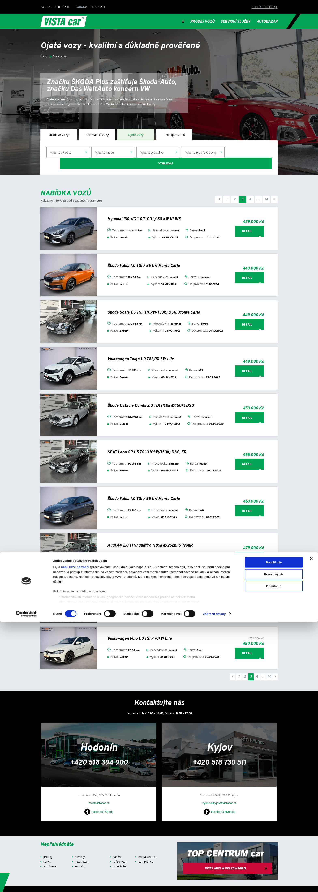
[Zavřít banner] (311, 829)
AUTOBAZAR (267, 22)
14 (266, 188)
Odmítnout (273, 856)
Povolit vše (274, 832)
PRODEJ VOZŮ (202, 22)
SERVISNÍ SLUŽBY (235, 22)
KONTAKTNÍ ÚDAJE (265, 7)
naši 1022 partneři (75, 837)
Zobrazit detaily (214, 884)
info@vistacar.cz (98, 792)
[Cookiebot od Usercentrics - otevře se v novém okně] (26, 884)
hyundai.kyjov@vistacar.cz (219, 792)
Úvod (43, 56)
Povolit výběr (273, 844)
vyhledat (249, 152)
